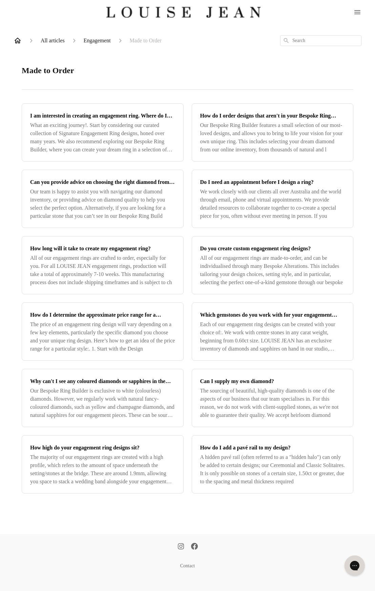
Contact (187, 565)
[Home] (18, 41)
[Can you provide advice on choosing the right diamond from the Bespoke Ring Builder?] (103, 199)
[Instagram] (181, 547)
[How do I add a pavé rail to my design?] (273, 464)
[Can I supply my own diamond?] (273, 398)
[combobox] (320, 40)
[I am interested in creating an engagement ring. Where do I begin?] (103, 132)
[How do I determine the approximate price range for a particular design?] (103, 331)
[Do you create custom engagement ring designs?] (273, 265)
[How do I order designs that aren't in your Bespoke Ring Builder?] (273, 132)
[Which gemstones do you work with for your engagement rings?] (273, 331)
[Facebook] (194, 547)
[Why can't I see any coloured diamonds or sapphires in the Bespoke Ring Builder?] (103, 398)
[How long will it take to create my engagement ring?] (103, 265)
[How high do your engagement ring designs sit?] (103, 464)
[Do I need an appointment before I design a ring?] (273, 199)
